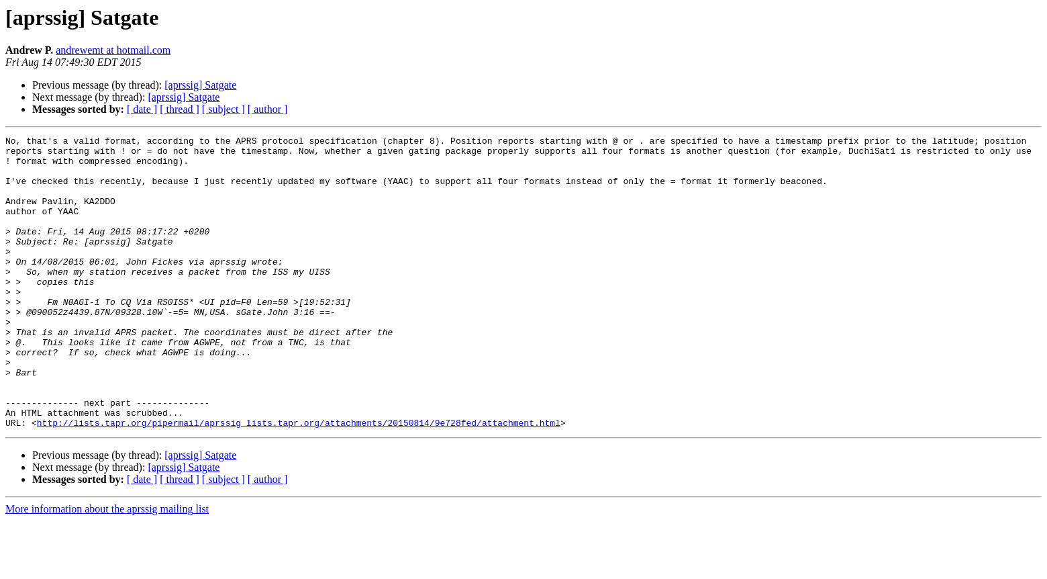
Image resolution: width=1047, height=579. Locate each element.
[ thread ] (179, 109)
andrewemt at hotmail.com (113, 50)
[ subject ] (223, 109)
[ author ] (268, 109)
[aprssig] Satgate (200, 85)
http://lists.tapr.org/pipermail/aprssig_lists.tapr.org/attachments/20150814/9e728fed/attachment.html (298, 481)
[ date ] (142, 109)
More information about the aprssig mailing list (107, 567)
